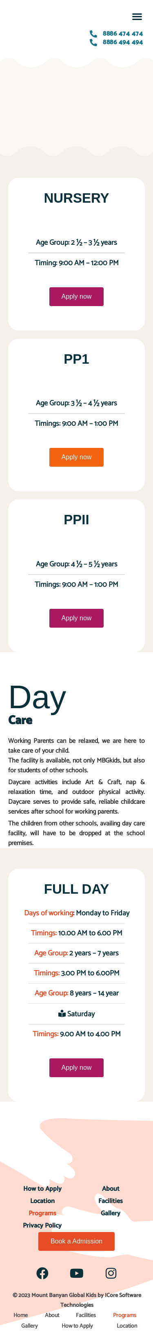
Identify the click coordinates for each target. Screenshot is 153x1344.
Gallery (110, 1213)
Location (42, 1201)
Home (20, 1315)
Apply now (77, 296)
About (111, 1188)
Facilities (110, 1201)
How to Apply (42, 1188)
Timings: (44, 933)
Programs (42, 1213)
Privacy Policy (42, 1225)
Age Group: (51, 953)
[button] (137, 16)
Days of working (48, 913)
